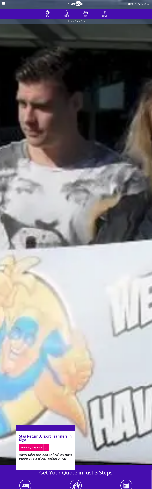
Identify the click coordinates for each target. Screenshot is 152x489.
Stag (77, 21)
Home (70, 21)
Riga (83, 21)
